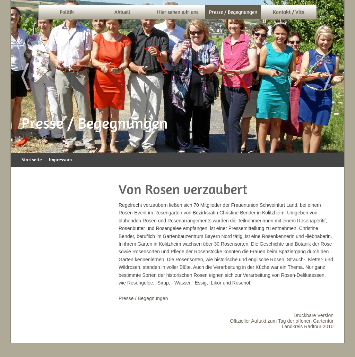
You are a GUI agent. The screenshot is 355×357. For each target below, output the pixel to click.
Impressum (60, 160)
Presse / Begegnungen (233, 12)
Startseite (31, 160)
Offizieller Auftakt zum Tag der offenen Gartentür (282, 321)
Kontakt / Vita (288, 12)
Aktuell (122, 12)
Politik (67, 12)
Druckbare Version (314, 315)
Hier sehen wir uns (177, 12)
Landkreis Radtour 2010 (308, 326)
